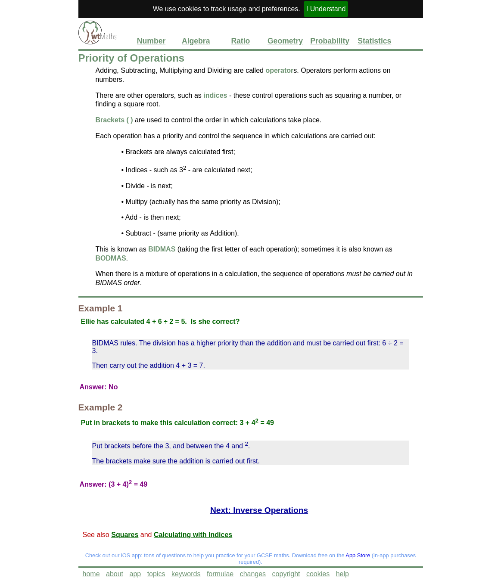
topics (156, 574)
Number (151, 41)
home (91, 574)
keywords (186, 574)
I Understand (326, 8)
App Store (357, 555)
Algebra (196, 41)
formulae (220, 574)
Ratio (240, 41)
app (135, 574)
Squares (124, 534)
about (114, 574)
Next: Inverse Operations (259, 510)
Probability (329, 41)
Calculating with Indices (193, 534)
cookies (318, 574)
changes (253, 574)
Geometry (285, 41)
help (342, 574)
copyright (286, 574)
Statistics (374, 41)
